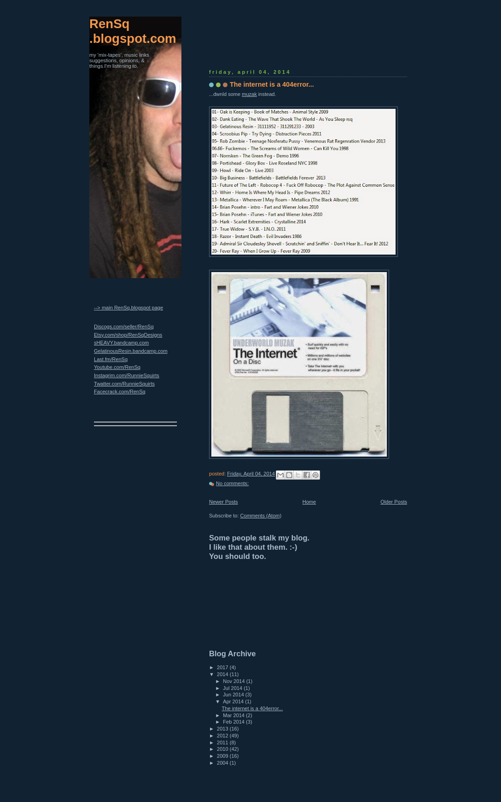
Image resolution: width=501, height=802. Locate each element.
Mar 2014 (234, 715)
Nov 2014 (234, 681)
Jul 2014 (233, 688)
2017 (223, 667)
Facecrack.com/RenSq (120, 391)
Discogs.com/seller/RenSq (124, 326)
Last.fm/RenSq (111, 359)
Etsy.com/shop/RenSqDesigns (128, 335)
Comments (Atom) (261, 515)
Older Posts (393, 502)
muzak (249, 94)
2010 (223, 749)
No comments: (232, 483)
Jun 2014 (234, 694)
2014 (223, 674)
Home (309, 502)
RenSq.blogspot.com (132, 31)
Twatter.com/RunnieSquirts (124, 383)
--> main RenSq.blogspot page (128, 307)
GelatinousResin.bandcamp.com (131, 351)
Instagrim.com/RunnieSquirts (126, 375)
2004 (223, 763)
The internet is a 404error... (272, 84)
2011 (223, 742)
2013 (223, 728)
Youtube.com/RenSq (117, 367)
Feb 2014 (234, 722)
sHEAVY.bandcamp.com (121, 342)
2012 (223, 735)
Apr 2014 (234, 701)
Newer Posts (223, 502)
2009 (223, 756)
